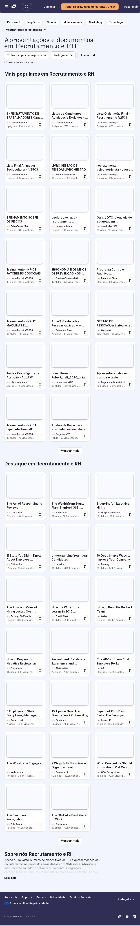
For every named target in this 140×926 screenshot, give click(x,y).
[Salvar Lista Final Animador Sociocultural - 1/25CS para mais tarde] (40, 176)
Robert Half (17, 720)
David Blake (62, 616)
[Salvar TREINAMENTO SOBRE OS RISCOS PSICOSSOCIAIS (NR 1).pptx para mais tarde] (40, 228)
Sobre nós (10, 897)
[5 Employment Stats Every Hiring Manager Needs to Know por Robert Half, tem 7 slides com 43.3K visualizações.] (25, 704)
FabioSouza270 (19, 226)
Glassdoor (16, 512)
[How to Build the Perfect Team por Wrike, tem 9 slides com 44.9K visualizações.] (115, 600)
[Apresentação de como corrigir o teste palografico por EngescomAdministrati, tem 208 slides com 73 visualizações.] (115, 366)
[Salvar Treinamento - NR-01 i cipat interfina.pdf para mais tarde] (40, 436)
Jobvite (60, 564)
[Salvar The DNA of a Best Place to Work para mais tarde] (85, 826)
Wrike (104, 616)
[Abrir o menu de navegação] (6, 7)
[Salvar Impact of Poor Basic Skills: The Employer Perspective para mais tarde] (130, 722)
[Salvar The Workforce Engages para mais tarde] (40, 774)
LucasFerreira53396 (22, 278)
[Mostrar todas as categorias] (26, 30)
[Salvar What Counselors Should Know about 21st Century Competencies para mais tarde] (130, 774)
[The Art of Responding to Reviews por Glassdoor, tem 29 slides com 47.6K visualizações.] (25, 496)
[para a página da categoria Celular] (51, 22)
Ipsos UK (106, 720)
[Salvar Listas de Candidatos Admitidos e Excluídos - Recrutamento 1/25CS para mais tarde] (85, 124)
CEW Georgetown (110, 772)
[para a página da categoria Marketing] (95, 22)
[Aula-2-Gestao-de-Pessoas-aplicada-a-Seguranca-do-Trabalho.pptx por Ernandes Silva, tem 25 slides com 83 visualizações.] (70, 314)
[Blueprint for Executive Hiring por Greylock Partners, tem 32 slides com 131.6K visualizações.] (115, 496)
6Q (102, 668)
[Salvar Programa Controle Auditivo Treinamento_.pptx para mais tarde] (130, 280)
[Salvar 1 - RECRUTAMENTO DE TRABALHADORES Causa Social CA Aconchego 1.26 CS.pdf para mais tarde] (40, 124)
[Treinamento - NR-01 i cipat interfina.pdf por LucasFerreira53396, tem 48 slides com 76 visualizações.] (25, 418)
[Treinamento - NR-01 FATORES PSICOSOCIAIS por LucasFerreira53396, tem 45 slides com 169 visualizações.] (25, 262)
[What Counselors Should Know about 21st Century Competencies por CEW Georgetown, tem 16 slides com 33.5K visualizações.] (115, 756)
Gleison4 (106, 330)
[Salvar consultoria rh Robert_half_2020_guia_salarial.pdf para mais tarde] (85, 384)
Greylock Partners (111, 512)
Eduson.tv (61, 720)
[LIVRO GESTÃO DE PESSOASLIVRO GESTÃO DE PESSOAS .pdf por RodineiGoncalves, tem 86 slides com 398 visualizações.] (70, 158)
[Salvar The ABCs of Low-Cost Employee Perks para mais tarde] (130, 670)
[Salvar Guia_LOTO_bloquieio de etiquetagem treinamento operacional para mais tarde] (130, 228)
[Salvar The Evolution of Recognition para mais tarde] (40, 826)
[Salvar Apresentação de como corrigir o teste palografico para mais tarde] (130, 384)
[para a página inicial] (13, 22)
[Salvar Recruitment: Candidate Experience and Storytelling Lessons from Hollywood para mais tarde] (85, 670)
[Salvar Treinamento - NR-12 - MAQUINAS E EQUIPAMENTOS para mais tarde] (40, 332)
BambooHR (62, 772)
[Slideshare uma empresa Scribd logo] (14, 7)
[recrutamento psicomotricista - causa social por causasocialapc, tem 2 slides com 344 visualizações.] (115, 158)
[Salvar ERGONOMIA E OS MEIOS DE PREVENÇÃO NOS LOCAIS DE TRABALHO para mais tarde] (85, 280)
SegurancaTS (63, 434)
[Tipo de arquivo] (26, 55)
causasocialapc (19, 122)
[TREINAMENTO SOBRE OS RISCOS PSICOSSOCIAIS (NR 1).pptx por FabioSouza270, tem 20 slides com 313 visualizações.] (25, 210)
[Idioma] (63, 55)
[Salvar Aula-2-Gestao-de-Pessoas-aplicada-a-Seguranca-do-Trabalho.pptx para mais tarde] (85, 332)
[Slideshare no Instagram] (119, 916)
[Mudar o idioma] (127, 899)
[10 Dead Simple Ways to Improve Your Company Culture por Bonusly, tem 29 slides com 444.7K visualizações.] (115, 548)
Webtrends (17, 772)
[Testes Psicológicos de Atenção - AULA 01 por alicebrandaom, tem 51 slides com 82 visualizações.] (25, 366)
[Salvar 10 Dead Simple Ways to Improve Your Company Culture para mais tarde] (130, 566)
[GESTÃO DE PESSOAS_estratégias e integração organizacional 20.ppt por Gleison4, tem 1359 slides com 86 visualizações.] (115, 314)
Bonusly (105, 564)
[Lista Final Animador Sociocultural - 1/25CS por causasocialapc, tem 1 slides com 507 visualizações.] (25, 158)
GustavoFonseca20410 (68, 278)
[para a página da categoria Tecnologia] (116, 22)
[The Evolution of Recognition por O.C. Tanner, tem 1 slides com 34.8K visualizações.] (25, 807)
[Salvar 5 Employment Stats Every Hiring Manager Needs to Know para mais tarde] (40, 722)
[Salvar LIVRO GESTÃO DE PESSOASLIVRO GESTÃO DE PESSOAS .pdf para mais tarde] (85, 176)
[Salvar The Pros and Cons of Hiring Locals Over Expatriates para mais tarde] (40, 618)
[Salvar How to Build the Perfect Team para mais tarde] (130, 618)
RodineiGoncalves (65, 174)
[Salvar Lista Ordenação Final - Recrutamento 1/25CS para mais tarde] (130, 124)
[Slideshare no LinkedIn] (134, 916)
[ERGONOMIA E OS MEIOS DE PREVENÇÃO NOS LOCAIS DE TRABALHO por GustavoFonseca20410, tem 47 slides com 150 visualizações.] (70, 262)
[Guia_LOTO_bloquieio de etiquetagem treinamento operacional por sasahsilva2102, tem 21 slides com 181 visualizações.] (115, 210)
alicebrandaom (19, 382)
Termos (41, 897)
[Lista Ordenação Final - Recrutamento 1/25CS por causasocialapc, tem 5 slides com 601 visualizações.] (115, 106)
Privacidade (58, 897)
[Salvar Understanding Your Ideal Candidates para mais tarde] (85, 566)
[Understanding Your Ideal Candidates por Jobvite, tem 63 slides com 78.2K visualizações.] (70, 548)
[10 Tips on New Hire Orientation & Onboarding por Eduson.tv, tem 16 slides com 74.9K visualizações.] (70, 704)
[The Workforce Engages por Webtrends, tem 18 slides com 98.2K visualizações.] (25, 756)
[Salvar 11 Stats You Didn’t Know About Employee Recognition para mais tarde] (40, 566)
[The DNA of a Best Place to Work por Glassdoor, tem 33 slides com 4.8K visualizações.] (70, 807)
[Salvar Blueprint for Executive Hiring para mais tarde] (130, 514)
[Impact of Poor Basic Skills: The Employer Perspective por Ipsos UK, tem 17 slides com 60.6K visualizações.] (115, 704)
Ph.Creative (62, 668)
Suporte (27, 897)
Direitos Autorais (80, 897)
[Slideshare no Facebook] (127, 916)
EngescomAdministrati (113, 382)
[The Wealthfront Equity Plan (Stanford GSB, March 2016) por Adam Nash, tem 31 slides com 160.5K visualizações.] (70, 496)
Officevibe (16, 564)
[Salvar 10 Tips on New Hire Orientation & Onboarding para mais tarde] (85, 722)
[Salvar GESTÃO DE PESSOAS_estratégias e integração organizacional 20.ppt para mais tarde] (130, 332)
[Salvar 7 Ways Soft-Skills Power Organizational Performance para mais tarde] (85, 774)
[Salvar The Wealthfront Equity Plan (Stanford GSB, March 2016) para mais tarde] (85, 514)
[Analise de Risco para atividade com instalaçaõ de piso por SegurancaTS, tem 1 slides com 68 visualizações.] (70, 418)
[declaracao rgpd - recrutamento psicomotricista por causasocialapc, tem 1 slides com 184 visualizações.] (70, 210)
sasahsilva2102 (109, 226)
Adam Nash (62, 512)
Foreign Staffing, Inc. (22, 616)
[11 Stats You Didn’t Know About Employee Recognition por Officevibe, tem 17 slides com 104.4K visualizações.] (25, 548)
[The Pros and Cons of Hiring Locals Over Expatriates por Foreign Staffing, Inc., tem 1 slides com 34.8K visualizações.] (25, 600)
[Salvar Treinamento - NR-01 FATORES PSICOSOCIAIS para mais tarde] (40, 280)
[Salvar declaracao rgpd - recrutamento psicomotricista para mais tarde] (85, 228)
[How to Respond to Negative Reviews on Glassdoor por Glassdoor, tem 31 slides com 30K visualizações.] (25, 652)
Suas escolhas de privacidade (26, 903)
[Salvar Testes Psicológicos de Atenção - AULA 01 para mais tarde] (40, 384)
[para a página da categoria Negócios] (34, 22)
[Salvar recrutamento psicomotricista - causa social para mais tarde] (130, 176)
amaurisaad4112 (64, 382)
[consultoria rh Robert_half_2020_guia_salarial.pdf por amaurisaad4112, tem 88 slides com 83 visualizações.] (70, 366)
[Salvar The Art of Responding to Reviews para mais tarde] (40, 514)
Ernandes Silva (109, 278)
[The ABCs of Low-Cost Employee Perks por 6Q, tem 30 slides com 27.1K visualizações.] (115, 652)
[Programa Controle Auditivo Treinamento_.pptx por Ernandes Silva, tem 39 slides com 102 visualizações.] (115, 262)
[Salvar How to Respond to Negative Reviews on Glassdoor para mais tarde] (40, 670)
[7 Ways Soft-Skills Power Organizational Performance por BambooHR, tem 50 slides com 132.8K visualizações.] (70, 756)
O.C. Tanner (17, 824)
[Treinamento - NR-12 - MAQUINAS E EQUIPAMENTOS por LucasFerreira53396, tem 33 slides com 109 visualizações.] (25, 314)
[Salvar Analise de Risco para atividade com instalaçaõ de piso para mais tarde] (85, 436)
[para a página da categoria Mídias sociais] (73, 22)
